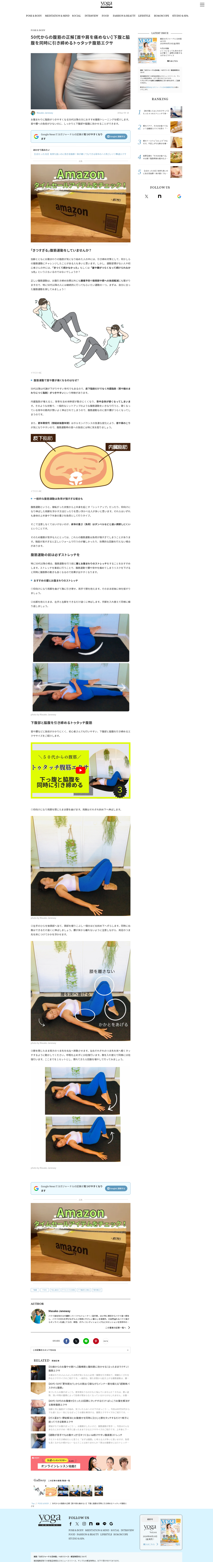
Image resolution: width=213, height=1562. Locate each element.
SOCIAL (76, 16)
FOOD (105, 16)
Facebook (66, 1341)
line (173, 196)
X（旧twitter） (76, 1341)
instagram (153, 196)
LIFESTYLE (144, 16)
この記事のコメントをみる (44, 1350)
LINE (86, 1341)
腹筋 (35, 1290)
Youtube (166, 196)
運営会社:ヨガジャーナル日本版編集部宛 (159, 87)
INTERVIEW (91, 16)
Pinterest (96, 1341)
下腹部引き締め (84, 1290)
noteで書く (106, 1341)
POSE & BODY (34, 16)
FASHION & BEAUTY (124, 16)
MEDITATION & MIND (57, 16)
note (160, 196)
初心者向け (55, 1290)
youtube (98, 1524)
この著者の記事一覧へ (115, 1327)
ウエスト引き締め (69, 1290)
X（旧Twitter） (77, 1524)
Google (179, 196)
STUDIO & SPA (180, 16)
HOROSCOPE (161, 16)
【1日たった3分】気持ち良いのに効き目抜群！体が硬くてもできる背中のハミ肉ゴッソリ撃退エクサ (79, 154)
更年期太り (97, 1290)
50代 (45, 1290)
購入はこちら (172, 61)
